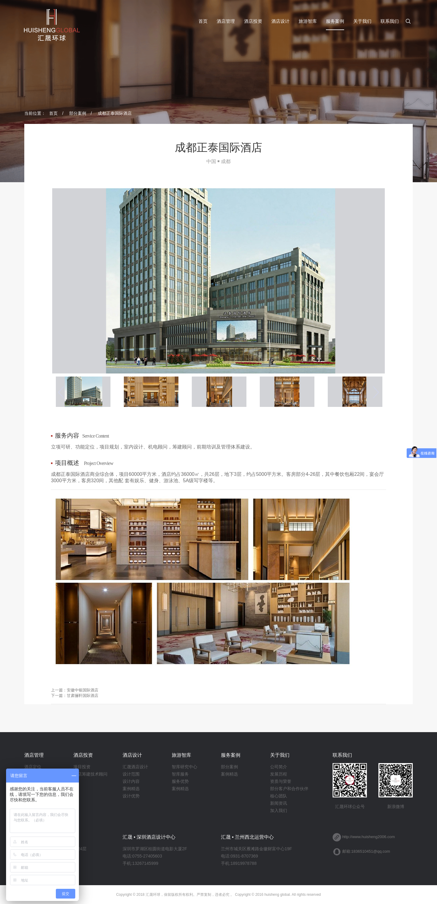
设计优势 (131, 795)
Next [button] (376, 392)
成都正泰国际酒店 (115, 113)
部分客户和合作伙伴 (289, 788)
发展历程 (278, 774)
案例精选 (131, 788)
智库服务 (180, 774)
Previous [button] (61, 392)
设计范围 (131, 774)
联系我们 (390, 21)
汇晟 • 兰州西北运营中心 (247, 837)
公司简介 (278, 766)
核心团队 (278, 795)
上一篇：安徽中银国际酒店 (74, 690)
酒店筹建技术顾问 (90, 774)
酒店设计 (280, 21)
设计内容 (131, 781)
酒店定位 (32, 766)
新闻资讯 (278, 803)
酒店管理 (226, 21)
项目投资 (81, 766)
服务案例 (335, 21)
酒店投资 (253, 21)
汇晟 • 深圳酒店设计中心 (149, 837)
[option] (218, 281)
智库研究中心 (184, 766)
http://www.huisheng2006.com (368, 836)
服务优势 (180, 781)
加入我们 (278, 810)
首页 (203, 21)
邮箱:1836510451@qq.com (366, 851)
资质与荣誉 (280, 781)
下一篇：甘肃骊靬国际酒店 (74, 695)
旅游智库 (308, 21)
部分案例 (77, 113)
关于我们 (362, 21)
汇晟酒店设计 (135, 766)
